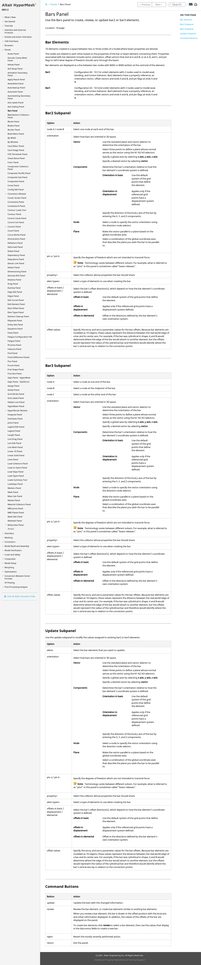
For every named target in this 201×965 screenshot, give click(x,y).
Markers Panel (14, 488)
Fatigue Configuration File (20, 336)
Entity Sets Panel (15, 324)
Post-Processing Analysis (16, 587)
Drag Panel (13, 283)
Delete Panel (13, 251)
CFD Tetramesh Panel (17, 154)
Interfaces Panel (15, 418)
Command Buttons (188, 38)
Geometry (9, 533)
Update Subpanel (188, 33)
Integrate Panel (15, 414)
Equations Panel (15, 328)
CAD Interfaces (11, 41)
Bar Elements (186, 19)
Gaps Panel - (19, 377)
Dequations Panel (16, 259)
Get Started (10, 21)
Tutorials (9, 25)
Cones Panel (13, 185)
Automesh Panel (15, 91)
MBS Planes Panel (16, 512)
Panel (16, 406)
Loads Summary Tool (17, 480)
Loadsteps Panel (15, 484)
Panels (8, 49)
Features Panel (14, 349)
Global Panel (13, 390)
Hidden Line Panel (16, 402)
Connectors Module (17, 193)
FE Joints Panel (14, 345)
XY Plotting (10, 582)
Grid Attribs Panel (16, 394)
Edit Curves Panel (16, 300)
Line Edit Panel (14, 443)
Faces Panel (13, 332)
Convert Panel (14, 226)
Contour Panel (14, 214)
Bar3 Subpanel (187, 29)
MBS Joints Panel (15, 508)
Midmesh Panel (15, 520)
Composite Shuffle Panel (19, 173)
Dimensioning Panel (17, 271)
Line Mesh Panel (15, 447)
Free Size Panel (14, 373)
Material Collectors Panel (19, 504)
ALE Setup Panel (15, 68)
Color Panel (13, 162)
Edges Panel (13, 296)
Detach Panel (14, 267)
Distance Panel (14, 279)
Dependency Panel (16, 255)
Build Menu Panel (16, 133)
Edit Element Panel (16, 304)
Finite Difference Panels (18, 357)
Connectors (10, 541)
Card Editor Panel (16, 146)
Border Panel (14, 129)
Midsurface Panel (16, 525)
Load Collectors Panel (18, 463)
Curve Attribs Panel (17, 234)
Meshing (9, 537)
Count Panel (13, 230)
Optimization (11, 571)
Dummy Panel (14, 287)
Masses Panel (14, 500)
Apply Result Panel (16, 79)
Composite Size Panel (17, 177)
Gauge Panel (13, 385)
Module (17, 410)
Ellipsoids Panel (15, 320)
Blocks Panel (13, 121)
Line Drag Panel (15, 439)
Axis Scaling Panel (16, 106)
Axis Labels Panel (15, 102)
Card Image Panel (16, 150)
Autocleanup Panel (16, 87)
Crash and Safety (12, 554)
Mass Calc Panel (15, 496)
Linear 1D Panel (15, 451)
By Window (13, 142)
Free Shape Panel (16, 369)
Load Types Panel (16, 475)
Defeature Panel (15, 243)
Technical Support (136, 959)
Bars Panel (12, 110)
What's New (10, 17)
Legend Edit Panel (16, 426)
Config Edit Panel (16, 189)
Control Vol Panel (16, 222)
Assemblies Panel (15, 83)
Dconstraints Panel (16, 238)
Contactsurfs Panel (16, 206)
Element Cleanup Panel (18, 316)
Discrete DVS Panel (16, 275)
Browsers (9, 45)
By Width (12, 137)
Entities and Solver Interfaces (18, 36)
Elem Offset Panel (16, 308)
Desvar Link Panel (16, 263)
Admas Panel (14, 64)
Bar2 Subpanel (187, 24)
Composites (10, 558)
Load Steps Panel (15, 471)
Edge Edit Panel (15, 292)
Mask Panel (13, 492)
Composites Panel (16, 181)
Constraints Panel (16, 202)
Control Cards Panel (17, 218)
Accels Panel (13, 53)
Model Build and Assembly (17, 546)
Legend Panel (14, 431)
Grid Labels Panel (16, 398)
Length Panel (14, 435)
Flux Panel (12, 361)
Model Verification (13, 550)
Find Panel (12, 353)
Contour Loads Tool (17, 210)
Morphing (9, 567)
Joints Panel (13, 422)
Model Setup (10, 563)
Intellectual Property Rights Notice (110, 959)
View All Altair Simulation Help (21, 596)
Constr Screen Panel (17, 197)
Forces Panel (13, 365)
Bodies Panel (14, 125)
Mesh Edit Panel (15, 516)
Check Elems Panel (16, 158)
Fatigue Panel (14, 341)
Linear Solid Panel (16, 455)
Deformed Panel (15, 247)
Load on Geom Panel (17, 467)
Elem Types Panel (16, 312)
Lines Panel (13, 459)
